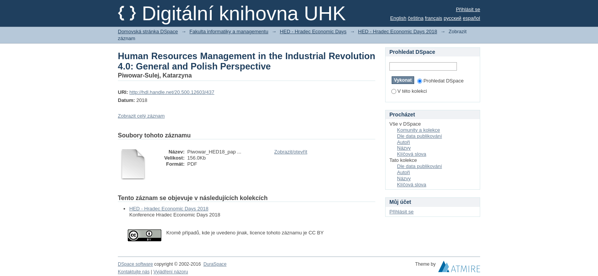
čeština (415, 18)
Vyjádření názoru (170, 271)
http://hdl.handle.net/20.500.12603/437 (171, 92)
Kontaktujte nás (134, 271)
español (471, 18)
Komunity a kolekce (418, 130)
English (398, 18)
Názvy (404, 148)
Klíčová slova (411, 154)
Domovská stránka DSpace (148, 31)
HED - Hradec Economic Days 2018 (397, 31)
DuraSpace (214, 264)
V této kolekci (409, 91)
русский (452, 18)
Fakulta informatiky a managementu (229, 31)
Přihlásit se (468, 9)
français (433, 18)
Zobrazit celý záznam (141, 116)
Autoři (403, 142)
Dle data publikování (419, 136)
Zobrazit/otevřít (290, 152)
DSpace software (135, 264)
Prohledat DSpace (440, 81)
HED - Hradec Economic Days (313, 31)
